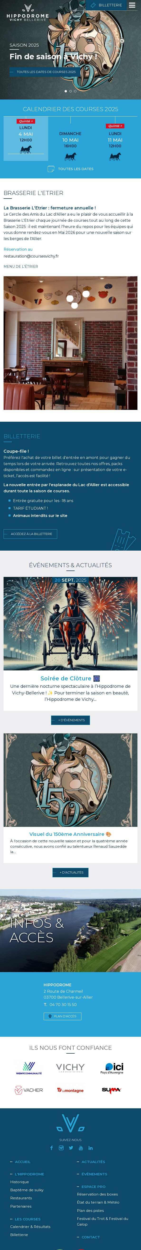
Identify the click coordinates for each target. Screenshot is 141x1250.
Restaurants (21, 1198)
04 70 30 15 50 (63, 1004)
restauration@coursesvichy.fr (31, 256)
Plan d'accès (65, 1016)
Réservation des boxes (97, 1194)
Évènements (94, 1174)
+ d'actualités (72, 872)
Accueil (23, 1161)
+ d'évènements (71, 720)
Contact (91, 1237)
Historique (19, 1182)
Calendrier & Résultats (30, 1226)
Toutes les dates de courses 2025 (46, 71)
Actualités (93, 1161)
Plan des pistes (90, 1210)
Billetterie (110, 5)
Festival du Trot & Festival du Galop (102, 1221)
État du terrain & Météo (98, 1202)
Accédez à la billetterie (31, 534)
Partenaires (20, 1206)
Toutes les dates (76, 169)
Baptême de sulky (26, 1190)
